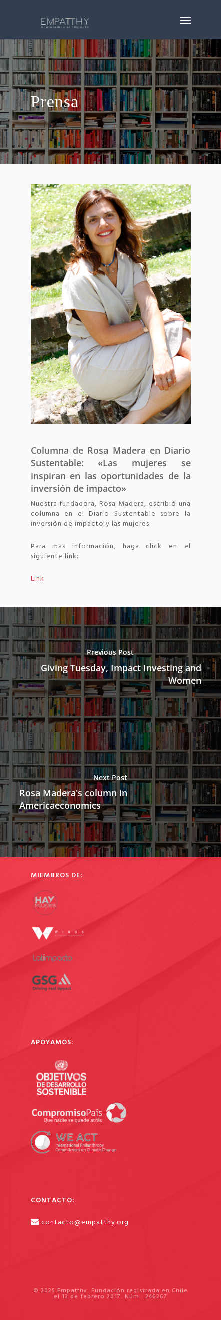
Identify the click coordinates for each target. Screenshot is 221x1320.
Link (37, 579)
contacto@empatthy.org (85, 1222)
